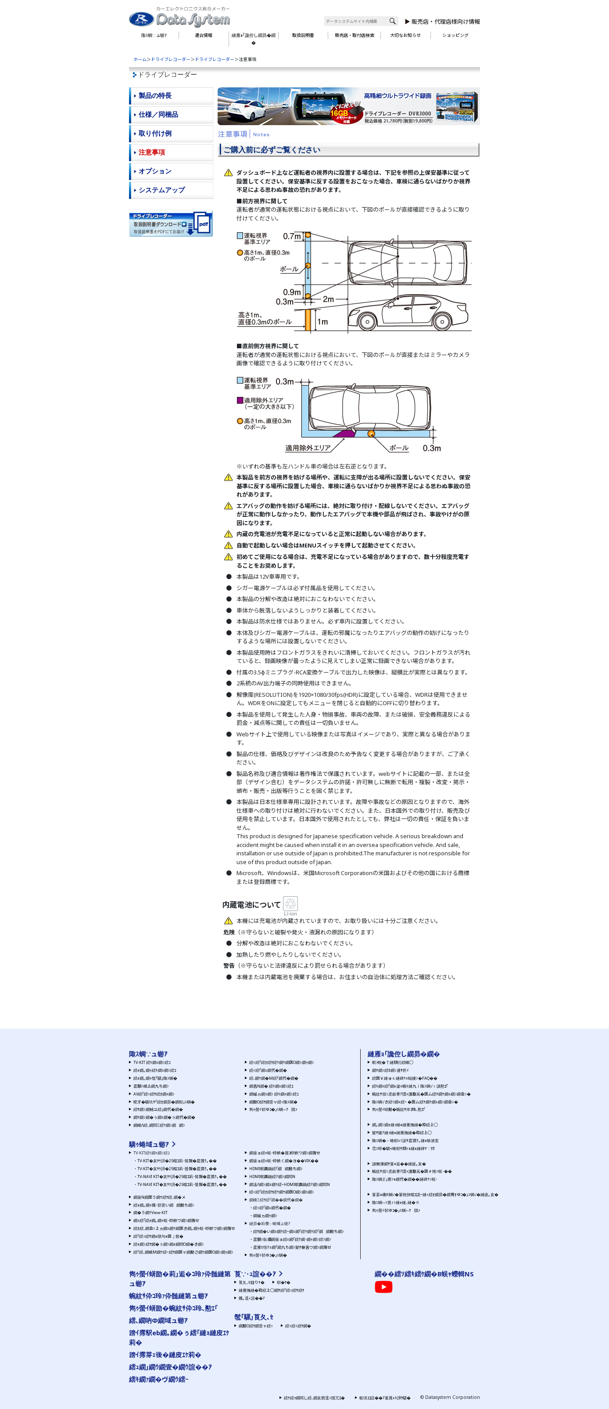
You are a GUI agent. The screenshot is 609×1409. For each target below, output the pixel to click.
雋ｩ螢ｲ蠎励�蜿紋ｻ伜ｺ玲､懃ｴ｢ (398, 1109)
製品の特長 (155, 95)
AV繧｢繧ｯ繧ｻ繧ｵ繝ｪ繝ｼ (154, 1094)
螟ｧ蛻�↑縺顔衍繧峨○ (392, 1062)
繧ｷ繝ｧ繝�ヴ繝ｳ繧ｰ (159, 1379)
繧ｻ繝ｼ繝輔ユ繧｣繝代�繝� (158, 1109)
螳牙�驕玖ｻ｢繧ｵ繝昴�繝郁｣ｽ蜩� (164, 1102)
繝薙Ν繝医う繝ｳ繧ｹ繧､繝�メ (159, 1197)
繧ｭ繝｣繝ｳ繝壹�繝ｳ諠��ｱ (170, 1366)
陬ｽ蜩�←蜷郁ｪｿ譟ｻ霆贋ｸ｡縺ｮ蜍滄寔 (405, 1140)
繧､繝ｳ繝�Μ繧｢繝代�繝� (273, 1078)
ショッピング (455, 35)
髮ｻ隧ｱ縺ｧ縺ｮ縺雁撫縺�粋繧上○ (402, 1132)
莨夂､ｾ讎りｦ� (252, 1282)
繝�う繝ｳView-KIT (150, 1212)
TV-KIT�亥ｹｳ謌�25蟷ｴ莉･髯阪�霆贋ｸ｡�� (177, 1161)
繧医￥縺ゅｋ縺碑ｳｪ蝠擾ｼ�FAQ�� (404, 1078)
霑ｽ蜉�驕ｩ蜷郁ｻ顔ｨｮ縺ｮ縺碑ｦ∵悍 (403, 1148)
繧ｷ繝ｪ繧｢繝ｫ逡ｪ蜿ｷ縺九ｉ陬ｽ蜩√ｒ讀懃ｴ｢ (410, 1086)
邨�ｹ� (283, 1282)
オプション (155, 171)
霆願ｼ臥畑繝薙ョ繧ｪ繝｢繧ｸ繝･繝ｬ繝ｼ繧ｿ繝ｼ (292, 1239)
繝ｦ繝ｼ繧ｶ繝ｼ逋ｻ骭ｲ (390, 1070)
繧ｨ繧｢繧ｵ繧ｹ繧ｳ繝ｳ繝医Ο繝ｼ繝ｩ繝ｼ (281, 1062)
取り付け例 (155, 133)
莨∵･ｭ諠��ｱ (255, 1273)
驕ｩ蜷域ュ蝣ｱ (149, 1144)
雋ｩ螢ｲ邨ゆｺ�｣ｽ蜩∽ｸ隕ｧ (273, 1109)
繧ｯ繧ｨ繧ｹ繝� (298, 1326)
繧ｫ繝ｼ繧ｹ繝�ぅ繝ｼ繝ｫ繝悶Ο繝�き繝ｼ (168, 1244)
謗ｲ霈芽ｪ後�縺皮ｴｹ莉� (165, 1354)
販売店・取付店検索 (354, 35)
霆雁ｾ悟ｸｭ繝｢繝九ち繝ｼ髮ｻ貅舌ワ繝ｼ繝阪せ (292, 1247)
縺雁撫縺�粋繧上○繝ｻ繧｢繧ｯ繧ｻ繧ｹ (271, 1290)
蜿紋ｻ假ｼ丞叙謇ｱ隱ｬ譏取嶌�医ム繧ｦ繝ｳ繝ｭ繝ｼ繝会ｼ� (421, 1094)
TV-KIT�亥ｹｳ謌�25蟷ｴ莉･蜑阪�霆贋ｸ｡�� (177, 1168)
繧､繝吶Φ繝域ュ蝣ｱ (158, 1320)
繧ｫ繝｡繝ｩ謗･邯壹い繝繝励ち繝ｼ (163, 1205)
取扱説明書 (303, 35)
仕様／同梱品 (158, 114)
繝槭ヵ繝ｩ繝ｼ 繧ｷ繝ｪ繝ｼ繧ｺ (273, 1094)
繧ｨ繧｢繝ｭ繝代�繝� (268, 1070)
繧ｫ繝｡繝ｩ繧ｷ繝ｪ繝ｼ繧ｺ (154, 1070)
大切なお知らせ (405, 35)
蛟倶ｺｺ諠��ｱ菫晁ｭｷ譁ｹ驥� (385, 1398)
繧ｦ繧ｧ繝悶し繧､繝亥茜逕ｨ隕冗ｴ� (314, 1398)
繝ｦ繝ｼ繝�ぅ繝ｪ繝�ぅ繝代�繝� (164, 1117)
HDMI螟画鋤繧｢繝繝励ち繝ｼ (276, 1168)
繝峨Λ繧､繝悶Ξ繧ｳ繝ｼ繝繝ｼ (159, 1125)
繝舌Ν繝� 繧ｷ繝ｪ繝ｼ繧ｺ (271, 1086)
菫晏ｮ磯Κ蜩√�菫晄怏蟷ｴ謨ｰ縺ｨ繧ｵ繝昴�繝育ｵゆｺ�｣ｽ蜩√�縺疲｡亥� (435, 1194)
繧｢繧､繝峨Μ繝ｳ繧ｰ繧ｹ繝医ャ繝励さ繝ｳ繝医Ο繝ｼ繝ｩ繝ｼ (183, 1252)
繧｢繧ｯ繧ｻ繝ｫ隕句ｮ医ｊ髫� (158, 1236)
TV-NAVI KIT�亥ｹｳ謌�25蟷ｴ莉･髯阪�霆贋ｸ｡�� (182, 1176)
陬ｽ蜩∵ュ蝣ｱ (154, 35)
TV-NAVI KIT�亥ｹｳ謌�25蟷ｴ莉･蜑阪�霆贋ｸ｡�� (182, 1184)
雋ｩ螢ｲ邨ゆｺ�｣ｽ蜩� (268, 1255)
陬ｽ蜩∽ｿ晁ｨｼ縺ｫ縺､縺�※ (395, 1202)
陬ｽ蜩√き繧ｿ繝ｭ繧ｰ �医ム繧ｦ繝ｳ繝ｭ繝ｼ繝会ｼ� (415, 1102)
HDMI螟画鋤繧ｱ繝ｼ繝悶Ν (272, 1176)
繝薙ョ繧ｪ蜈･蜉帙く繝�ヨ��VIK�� (284, 1161)
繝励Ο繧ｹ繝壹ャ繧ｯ (256, 1326)
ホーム (140, 59)
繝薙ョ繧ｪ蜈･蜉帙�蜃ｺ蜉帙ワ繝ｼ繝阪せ (284, 1153)
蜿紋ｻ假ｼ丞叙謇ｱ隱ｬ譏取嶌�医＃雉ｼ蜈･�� (412, 1171)
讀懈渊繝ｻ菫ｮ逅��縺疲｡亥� (399, 1164)
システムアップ (162, 190)
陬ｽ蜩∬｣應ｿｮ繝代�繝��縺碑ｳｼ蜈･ (404, 1179)
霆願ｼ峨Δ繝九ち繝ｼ (151, 1086)
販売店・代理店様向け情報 (446, 21)
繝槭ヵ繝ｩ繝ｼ (265, 1215)
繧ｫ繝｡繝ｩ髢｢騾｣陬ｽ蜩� (155, 1078)
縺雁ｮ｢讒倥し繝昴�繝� (254, 39)
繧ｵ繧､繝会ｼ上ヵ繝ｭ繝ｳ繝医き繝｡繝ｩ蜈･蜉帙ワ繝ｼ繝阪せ (184, 1228)
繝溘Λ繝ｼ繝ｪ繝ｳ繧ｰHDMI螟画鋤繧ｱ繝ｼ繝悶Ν (289, 1184)
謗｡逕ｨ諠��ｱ (252, 1298)
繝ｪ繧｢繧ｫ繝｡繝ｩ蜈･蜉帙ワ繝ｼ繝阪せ (166, 1220)
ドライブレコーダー (170, 59)
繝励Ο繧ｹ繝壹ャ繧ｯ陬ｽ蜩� (273, 1102)
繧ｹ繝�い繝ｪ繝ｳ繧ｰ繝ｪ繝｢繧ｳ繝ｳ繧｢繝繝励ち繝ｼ (298, 1231)
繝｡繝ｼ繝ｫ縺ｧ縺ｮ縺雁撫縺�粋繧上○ (405, 1125)
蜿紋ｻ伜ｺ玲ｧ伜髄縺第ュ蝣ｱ (168, 1295)
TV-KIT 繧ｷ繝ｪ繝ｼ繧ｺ (151, 1062)
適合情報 (203, 35)
